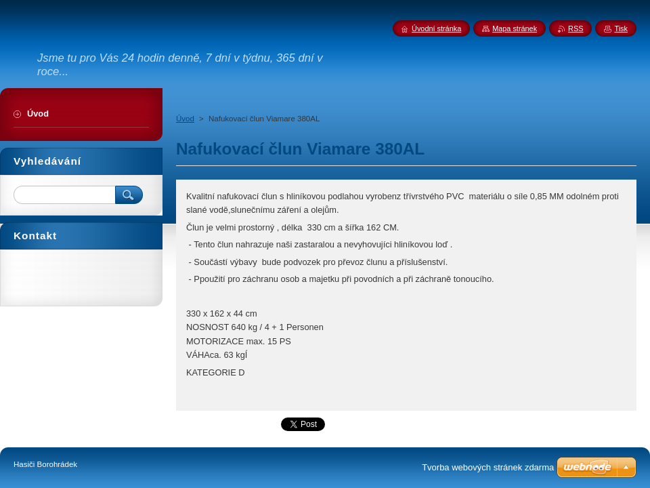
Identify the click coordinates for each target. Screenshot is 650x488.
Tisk (621, 28)
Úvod (185, 119)
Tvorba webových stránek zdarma (488, 467)
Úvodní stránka (436, 28)
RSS (575, 28)
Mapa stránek (514, 28)
